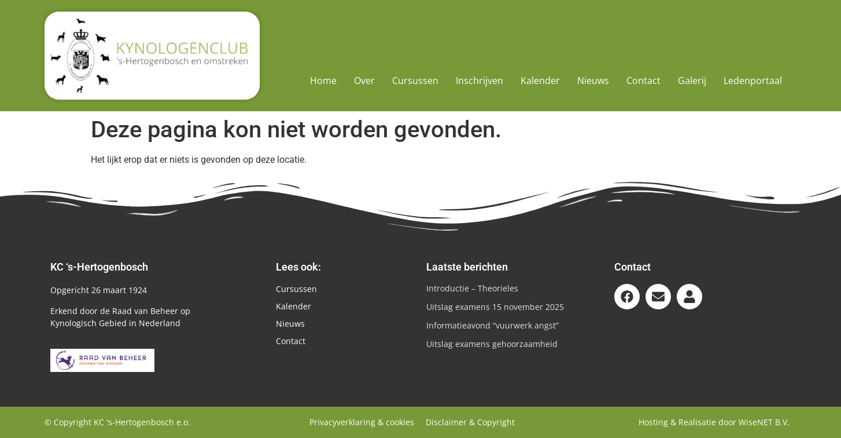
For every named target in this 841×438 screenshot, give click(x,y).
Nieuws (593, 80)
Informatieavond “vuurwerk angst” (492, 325)
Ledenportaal (753, 80)
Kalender (540, 80)
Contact (643, 80)
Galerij (692, 80)
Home (323, 80)
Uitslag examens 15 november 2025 (495, 306)
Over (364, 80)
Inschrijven (479, 80)
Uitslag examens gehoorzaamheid (492, 343)
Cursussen (415, 80)
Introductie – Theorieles (472, 288)
